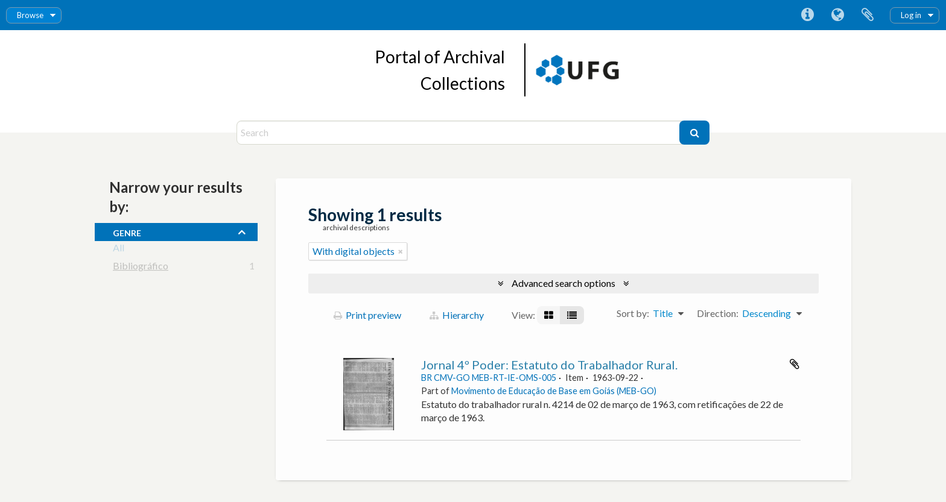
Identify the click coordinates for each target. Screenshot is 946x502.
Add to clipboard (795, 364)
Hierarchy (457, 315)
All (118, 250)
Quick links (807, 15)
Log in (911, 15)
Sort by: (633, 313)
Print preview (367, 315)
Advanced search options (563, 283)
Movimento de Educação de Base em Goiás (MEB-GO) (553, 391)
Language (837, 15)
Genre (127, 231)
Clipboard (867, 15)
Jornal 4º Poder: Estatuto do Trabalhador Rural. (549, 364)
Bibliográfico (140, 268)
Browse (30, 15)
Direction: (717, 313)
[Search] (459, 133)
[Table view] (572, 315)
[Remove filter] (400, 251)
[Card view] (548, 315)
